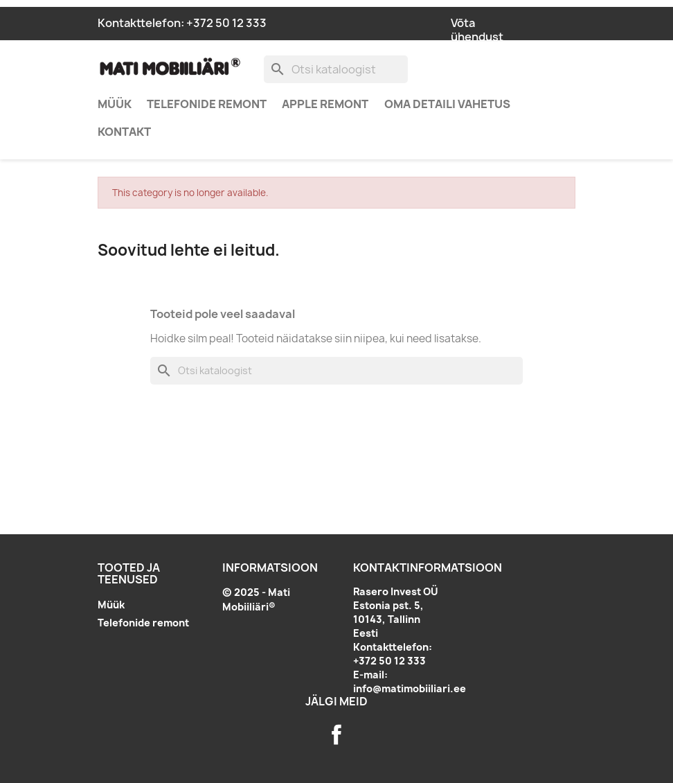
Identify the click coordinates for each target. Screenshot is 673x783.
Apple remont (325, 104)
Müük (115, 104)
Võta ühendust (477, 29)
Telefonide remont (207, 104)
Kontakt (124, 131)
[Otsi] (336, 69)
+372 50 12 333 (226, 22)
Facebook (336, 734)
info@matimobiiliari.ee (409, 688)
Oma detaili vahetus (447, 104)
